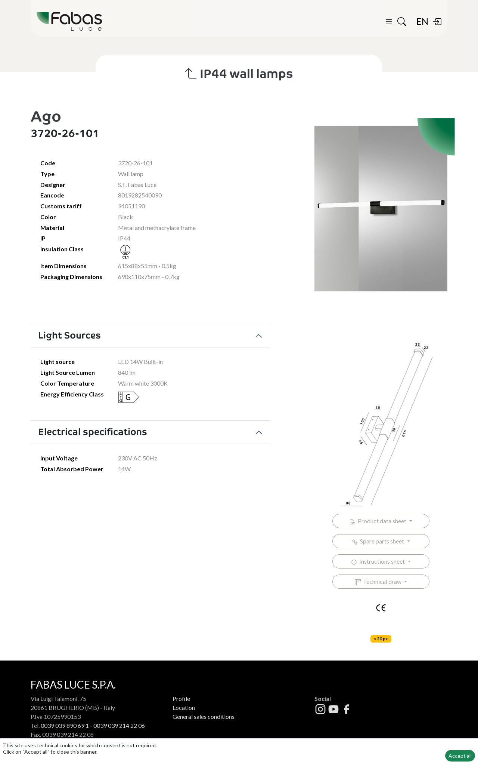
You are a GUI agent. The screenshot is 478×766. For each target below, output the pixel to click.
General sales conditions (204, 716)
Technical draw (379, 581)
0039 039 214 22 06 (119, 725)
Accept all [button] (460, 756)
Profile (181, 698)
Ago (46, 116)
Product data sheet (378, 521)
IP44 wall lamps (239, 74)
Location (184, 707)
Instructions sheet (378, 561)
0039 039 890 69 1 (65, 725)
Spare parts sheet (378, 541)
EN (422, 21)
